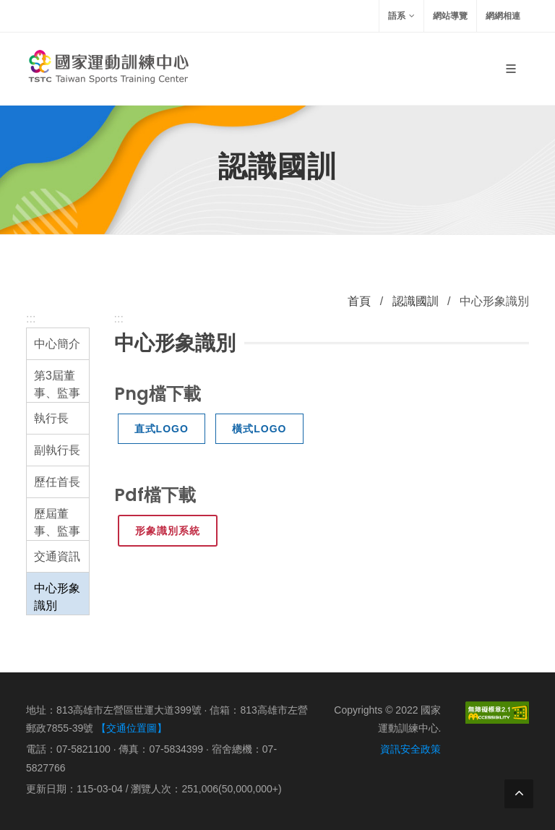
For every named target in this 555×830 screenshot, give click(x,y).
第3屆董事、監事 (57, 384)
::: (30, 318)
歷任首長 (57, 482)
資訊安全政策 (410, 749)
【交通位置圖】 (131, 728)
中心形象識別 (57, 597)
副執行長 (57, 450)
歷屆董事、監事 (57, 522)
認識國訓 (415, 301)
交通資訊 (57, 556)
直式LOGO (161, 429)
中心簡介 (57, 344)
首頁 (359, 301)
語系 (401, 16)
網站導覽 (450, 16)
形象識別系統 (167, 530)
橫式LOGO (259, 429)
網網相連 (503, 16)
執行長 (51, 418)
